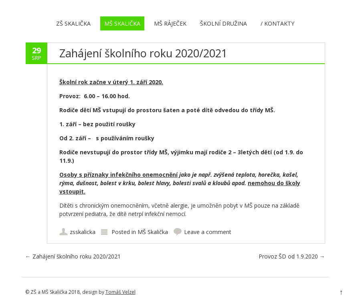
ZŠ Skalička (73, 23)
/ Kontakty (277, 23)
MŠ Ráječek (170, 23)
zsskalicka (82, 232)
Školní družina (223, 23)
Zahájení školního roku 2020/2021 (73, 256)
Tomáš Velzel (120, 292)
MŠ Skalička (122, 23)
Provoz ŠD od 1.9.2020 (292, 256)
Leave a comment (207, 232)
